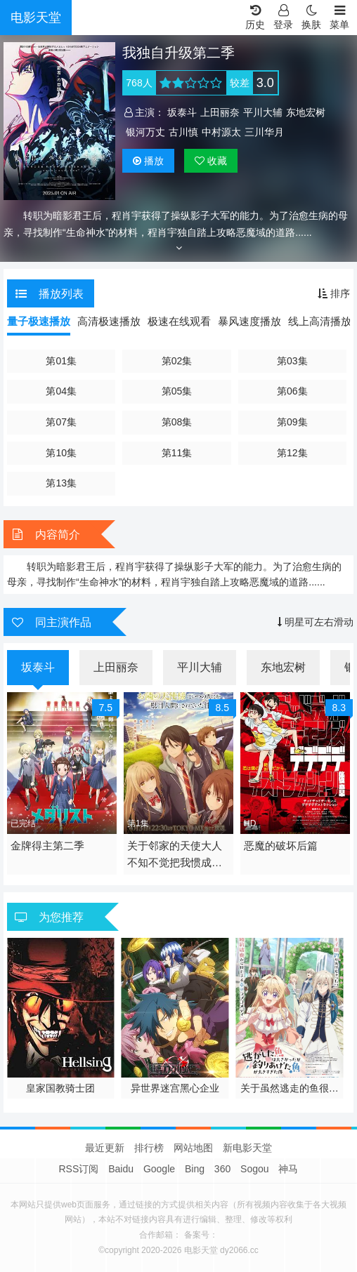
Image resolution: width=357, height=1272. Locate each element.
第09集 (292, 422)
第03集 (292, 360)
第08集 (177, 422)
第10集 (61, 452)
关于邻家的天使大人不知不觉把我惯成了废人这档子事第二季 (174, 855)
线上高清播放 (319, 321)
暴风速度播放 (249, 321)
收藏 (211, 160)
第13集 (61, 483)
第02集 (177, 360)
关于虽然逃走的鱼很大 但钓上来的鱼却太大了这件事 (289, 1088)
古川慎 (183, 132)
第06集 (292, 391)
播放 (148, 160)
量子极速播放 (38, 321)
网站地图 (193, 1147)
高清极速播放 (109, 321)
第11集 (177, 452)
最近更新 (104, 1147)
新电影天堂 (247, 1147)
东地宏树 (305, 112)
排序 (334, 293)
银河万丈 (145, 132)
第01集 (61, 360)
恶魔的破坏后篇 (281, 846)
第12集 (292, 452)
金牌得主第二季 (47, 846)
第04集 (61, 391)
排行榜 (149, 1147)
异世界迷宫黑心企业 (175, 1088)
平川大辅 (263, 112)
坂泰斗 (182, 112)
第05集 (177, 391)
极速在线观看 (179, 321)
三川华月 (264, 132)
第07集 (61, 422)
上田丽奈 (220, 112)
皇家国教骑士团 (60, 1088)
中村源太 (221, 132)
